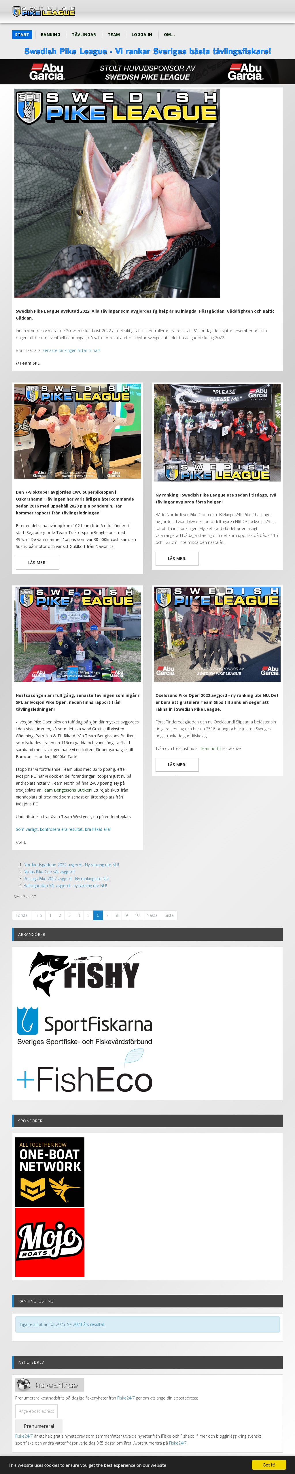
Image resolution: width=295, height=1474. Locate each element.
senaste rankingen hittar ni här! (70, 350)
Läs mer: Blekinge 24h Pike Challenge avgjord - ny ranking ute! (177, 561)
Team (114, 34)
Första (22, 915)
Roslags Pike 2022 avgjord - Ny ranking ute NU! (66, 878)
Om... (169, 34)
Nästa (152, 915)
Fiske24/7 (126, 1398)
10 (137, 915)
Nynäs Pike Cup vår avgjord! (49, 871)
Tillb (38, 915)
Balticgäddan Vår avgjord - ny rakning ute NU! (65, 885)
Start (22, 34)
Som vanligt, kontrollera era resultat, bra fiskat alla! (63, 829)
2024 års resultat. (89, 1324)
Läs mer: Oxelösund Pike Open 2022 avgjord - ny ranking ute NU (177, 767)
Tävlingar (84, 34)
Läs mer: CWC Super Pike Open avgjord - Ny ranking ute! (37, 565)
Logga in (142, 34)
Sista (169, 915)
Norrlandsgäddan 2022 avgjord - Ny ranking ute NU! (71, 864)
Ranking (50, 34)
